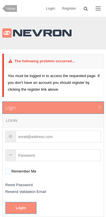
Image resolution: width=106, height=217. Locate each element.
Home (11, 8)
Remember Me (23, 171)
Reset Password (19, 185)
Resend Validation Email (25, 192)
